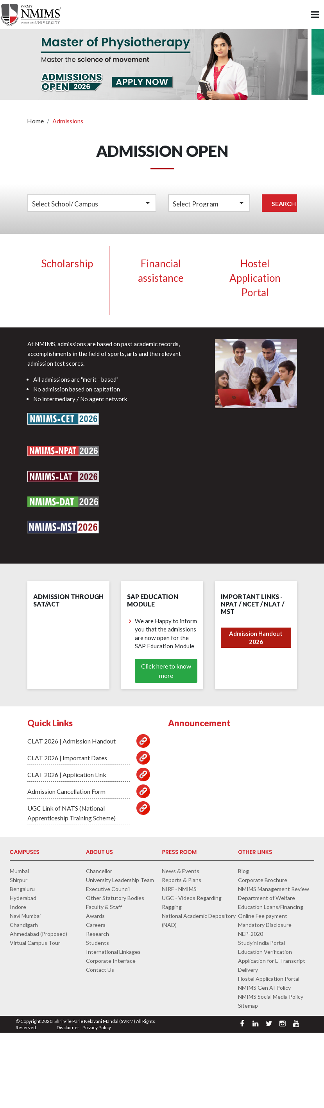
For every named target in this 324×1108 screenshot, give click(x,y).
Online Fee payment (262, 915)
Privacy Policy (96, 1027)
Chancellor (99, 871)
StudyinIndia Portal (261, 942)
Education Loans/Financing (270, 906)
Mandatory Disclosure (265, 924)
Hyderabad (23, 898)
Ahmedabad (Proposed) (38, 933)
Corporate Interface (111, 960)
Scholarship (67, 263)
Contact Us (100, 969)
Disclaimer (68, 1027)
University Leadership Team (120, 880)
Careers (96, 924)
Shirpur (18, 880)
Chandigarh (24, 924)
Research (97, 933)
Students (97, 942)
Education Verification (265, 951)
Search (284, 203)
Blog (243, 871)
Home (35, 120)
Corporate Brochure (262, 880)
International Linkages (113, 951)
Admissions (67, 120)
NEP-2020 (250, 933)
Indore (18, 906)
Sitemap (248, 1005)
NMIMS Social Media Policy (270, 996)
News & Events (180, 871)
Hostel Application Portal (255, 278)
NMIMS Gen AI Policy (264, 987)
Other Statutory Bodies (115, 898)
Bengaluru (22, 889)
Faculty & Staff (104, 906)
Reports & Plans (181, 880)
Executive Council (108, 889)
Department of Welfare (266, 898)
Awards (95, 915)
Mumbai (19, 871)
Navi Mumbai (25, 915)
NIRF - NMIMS (179, 889)
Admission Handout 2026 (256, 637)
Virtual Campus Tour (35, 942)
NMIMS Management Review (273, 889)
